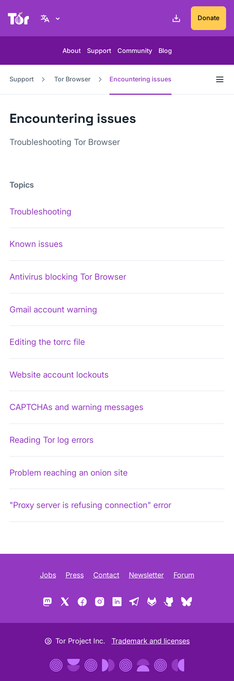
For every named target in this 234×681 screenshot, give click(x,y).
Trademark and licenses (150, 641)
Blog (165, 51)
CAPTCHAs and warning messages (76, 407)
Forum (184, 575)
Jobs (48, 575)
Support (99, 51)
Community (134, 51)
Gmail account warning (53, 309)
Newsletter (146, 575)
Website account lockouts (59, 375)
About (71, 51)
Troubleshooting (40, 211)
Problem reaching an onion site (68, 473)
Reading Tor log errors (51, 440)
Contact (106, 575)
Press (75, 575)
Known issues (36, 244)
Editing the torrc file (47, 342)
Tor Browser (72, 79)
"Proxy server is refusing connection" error (90, 505)
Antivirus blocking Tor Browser (67, 277)
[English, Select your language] (51, 18)
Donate (208, 18)
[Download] (175, 18)
